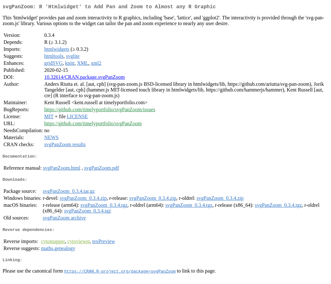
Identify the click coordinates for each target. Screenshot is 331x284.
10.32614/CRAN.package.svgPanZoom (84, 78)
